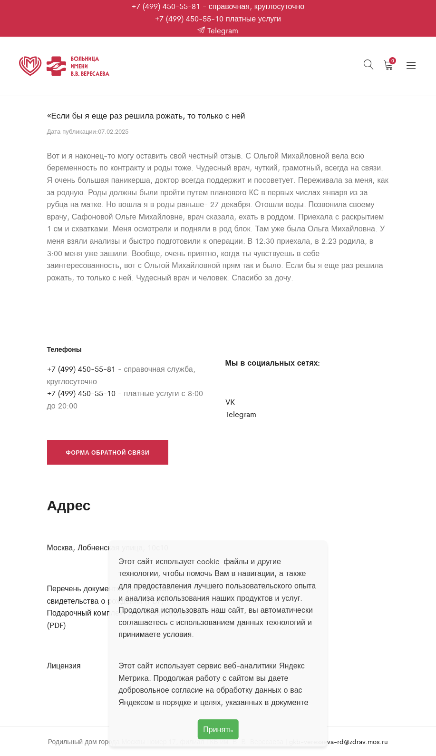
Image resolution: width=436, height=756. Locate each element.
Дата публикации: (72, 131)
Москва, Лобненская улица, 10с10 (108, 547)
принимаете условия (155, 633)
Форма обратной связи (108, 452)
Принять (218, 729)
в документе (287, 701)
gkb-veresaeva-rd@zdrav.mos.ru (338, 741)
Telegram (217, 30)
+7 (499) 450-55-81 (166, 5)
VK (230, 401)
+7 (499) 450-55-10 (189, 18)
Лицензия (64, 665)
